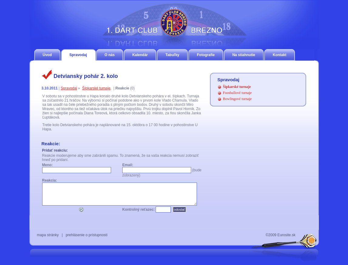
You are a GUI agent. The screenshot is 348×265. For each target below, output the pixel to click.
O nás (110, 55)
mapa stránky (48, 235)
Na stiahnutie (243, 55)
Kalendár (140, 55)
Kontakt (279, 55)
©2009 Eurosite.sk (281, 235)
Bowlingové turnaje (237, 99)
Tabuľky (172, 55)
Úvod (47, 55)
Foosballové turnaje (237, 93)
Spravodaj (78, 55)
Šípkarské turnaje (96, 88)
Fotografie (206, 55)
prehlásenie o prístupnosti (86, 235)
